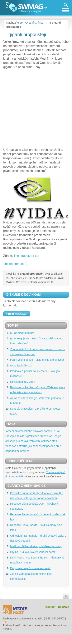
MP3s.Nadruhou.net (22, 332)
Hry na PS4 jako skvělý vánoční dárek (32, 552)
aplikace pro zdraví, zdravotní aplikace (28, 441)
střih (54, 441)
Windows (10, 446)
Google (56, 436)
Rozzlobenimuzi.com (22, 381)
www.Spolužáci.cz (21, 365)
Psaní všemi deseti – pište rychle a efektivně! (37, 359)
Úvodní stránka (34, 22)
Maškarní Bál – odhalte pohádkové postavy (36, 546)
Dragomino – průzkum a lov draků (30, 568)
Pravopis (10, 436)
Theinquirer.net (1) (26, 255)
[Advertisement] (36, 109)
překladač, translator (39, 436)
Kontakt (50, 607)
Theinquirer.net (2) (15, 263)
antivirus (21, 436)
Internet (24, 451)
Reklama (63, 607)
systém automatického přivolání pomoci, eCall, (33, 431)
